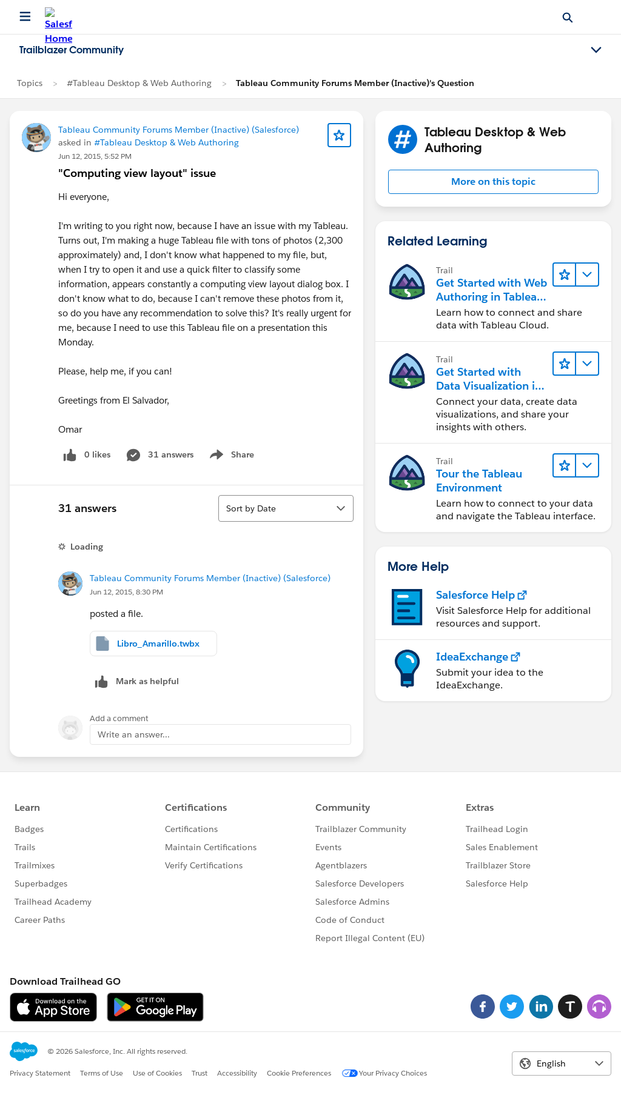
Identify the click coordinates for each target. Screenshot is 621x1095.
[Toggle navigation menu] (596, 50)
